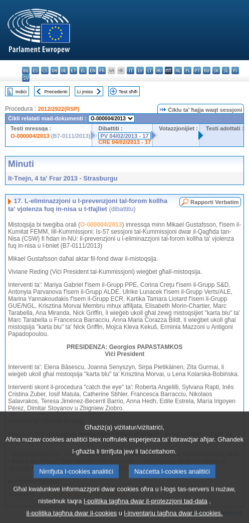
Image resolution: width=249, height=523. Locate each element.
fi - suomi (235, 70)
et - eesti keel (73, 70)
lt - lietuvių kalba (149, 70)
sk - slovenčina (216, 70)
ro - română (206, 70)
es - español (35, 70)
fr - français (102, 70)
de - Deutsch (64, 70)
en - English (92, 70)
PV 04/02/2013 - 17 (124, 136)
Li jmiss (85, 91)
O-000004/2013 (30, 136)
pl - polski (187, 70)
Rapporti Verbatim (214, 202)
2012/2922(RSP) (58, 109)
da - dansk (54, 70)
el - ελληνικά (83, 70)
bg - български (26, 70)
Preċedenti (55, 91)
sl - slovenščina (225, 70)
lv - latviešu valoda (140, 70)
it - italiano (130, 70)
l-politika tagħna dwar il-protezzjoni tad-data (145, 508)
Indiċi (21, 91)
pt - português (197, 70)
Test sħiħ (128, 91)
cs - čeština (45, 70)
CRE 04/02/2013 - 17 (124, 142)
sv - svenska (26, 78)
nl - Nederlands (178, 70)
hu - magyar (159, 70)
